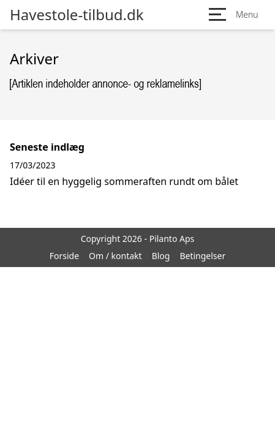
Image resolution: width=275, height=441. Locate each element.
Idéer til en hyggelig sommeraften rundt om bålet (124, 181)
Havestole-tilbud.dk (77, 14)
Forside (64, 256)
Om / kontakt (115, 256)
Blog (161, 256)
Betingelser (202, 256)
